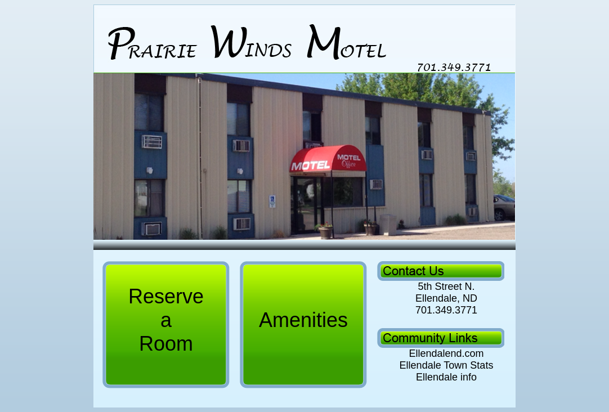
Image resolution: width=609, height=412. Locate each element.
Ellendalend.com (444, 353)
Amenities (303, 320)
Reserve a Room (166, 320)
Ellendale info (445, 377)
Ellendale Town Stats (447, 365)
